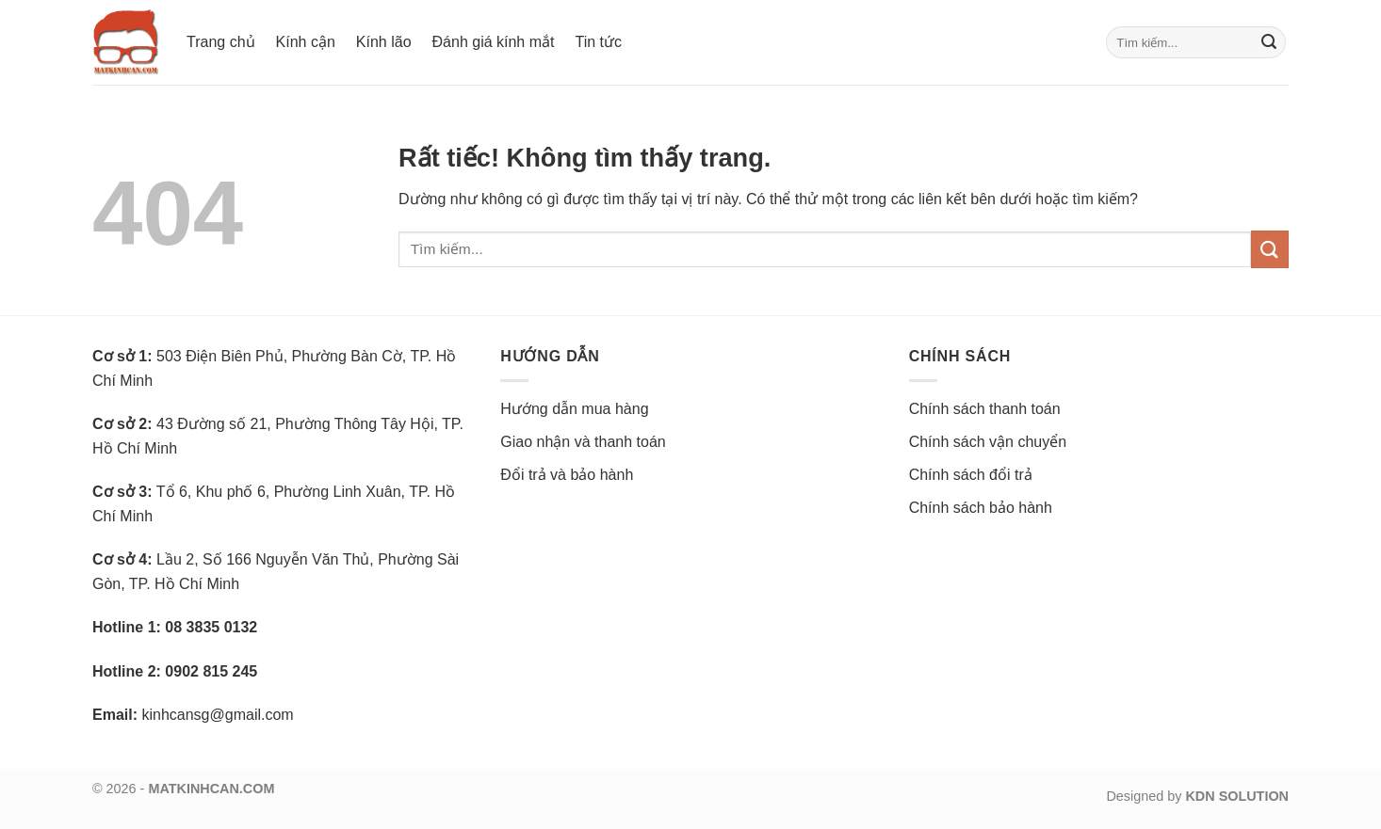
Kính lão (384, 42)
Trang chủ (221, 42)
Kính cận (305, 42)
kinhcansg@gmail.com (217, 715)
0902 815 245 (211, 671)
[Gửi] (1269, 42)
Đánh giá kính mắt (493, 42)
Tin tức (598, 42)
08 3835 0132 (211, 627)
